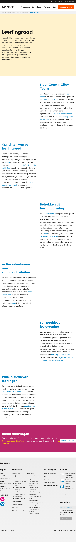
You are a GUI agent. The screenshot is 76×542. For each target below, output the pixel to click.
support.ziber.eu (5, 478)
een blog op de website (60, 354)
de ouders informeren (49, 236)
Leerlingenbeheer (20, 492)
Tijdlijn (31, 479)
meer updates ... (65, 495)
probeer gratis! (66, 7)
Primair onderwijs (50, 474)
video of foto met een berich (13, 392)
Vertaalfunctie (33, 481)
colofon (63, 530)
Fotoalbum (32, 494)
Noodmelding (33, 501)
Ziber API (15, 508)
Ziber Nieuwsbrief (18, 511)
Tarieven (47, 7)
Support (60, 1)
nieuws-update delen (63, 114)
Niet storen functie (20, 481)
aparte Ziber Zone (51, 99)
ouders (13, 303)
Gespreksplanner (34, 505)
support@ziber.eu (5, 483)
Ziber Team (20, 441)
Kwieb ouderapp (8, 441)
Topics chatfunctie (35, 496)
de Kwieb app (57, 360)
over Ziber (57, 530)
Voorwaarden (71, 530)
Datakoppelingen (20, 498)
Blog (54, 7)
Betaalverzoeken (34, 507)
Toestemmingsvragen (36, 503)
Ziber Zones (18, 496)
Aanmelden (64, 518)
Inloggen (53, 1)
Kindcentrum (48, 477)
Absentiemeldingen (35, 492)
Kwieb (7, 162)
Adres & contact (34, 514)
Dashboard (18, 479)
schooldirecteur (49, 214)
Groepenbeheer (20, 494)
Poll (30, 498)
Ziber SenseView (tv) (18, 505)
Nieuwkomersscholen (51, 485)
